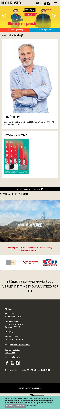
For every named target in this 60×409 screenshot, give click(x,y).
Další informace (31, 405)
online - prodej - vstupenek (30, 189)
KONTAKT (9, 332)
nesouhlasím (20, 406)
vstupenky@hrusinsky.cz (20, 345)
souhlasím (9, 406)
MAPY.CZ (16, 327)
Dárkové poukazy (45, 30)
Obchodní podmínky (12, 350)
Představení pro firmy (15, 30)
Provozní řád (10, 353)
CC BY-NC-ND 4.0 (38, 370)
